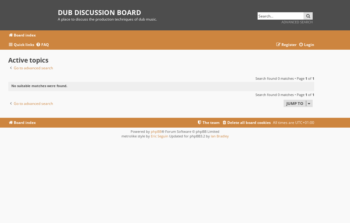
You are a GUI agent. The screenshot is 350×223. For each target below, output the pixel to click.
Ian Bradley (220, 136)
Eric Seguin (159, 136)
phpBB (156, 131)
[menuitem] (42, 45)
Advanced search (297, 22)
